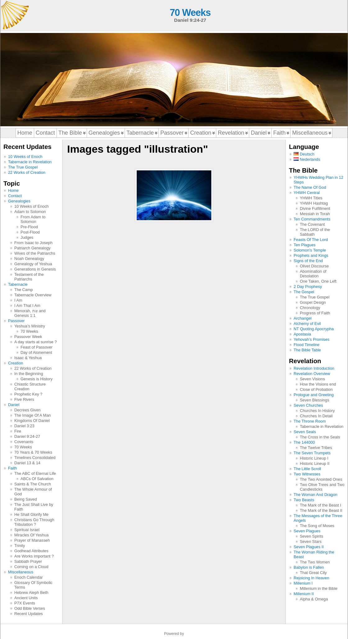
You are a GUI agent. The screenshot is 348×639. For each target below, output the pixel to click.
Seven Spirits (311, 536)
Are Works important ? (34, 556)
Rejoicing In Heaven (311, 578)
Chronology (310, 307)
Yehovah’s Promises (311, 339)
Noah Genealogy (29, 258)
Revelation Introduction (314, 368)
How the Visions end (318, 384)
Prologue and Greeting (314, 394)
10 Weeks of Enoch (25, 156)
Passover (16, 320)
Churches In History (317, 410)
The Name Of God (310, 187)
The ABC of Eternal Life (35, 473)
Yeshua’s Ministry (29, 326)
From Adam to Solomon (33, 219)
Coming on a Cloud (31, 566)
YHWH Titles (311, 198)
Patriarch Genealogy (32, 248)
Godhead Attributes (31, 551)
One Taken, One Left (318, 281)
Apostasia (302, 334)
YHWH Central (307, 192)
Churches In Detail (316, 416)
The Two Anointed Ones (321, 479)
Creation (15, 363)
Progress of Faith (315, 313)
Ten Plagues (304, 245)
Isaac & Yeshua (28, 357)
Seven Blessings (314, 400)
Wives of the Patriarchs (34, 253)
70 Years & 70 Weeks (33, 452)
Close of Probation (316, 389)
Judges (27, 237)
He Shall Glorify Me (31, 514)
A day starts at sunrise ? (35, 342)
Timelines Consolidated (35, 457)
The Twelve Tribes (316, 447)
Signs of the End (308, 260)
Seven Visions (312, 379)
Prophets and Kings (311, 255)
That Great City (313, 572)
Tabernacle (18, 284)
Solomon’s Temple (310, 250)
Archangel (303, 318)
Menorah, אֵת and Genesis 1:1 (30, 313)
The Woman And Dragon (315, 494)
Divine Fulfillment (315, 208)
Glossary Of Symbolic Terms (33, 585)
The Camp (23, 289)
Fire (17, 431)
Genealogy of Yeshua (33, 264)
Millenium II (304, 593)
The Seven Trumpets (312, 453)
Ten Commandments (312, 219)
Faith (12, 468)
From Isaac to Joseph (33, 242)
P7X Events (24, 603)
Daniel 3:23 (24, 426)
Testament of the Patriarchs (29, 276)
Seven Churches (308, 405)
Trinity (19, 545)
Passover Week (28, 336)
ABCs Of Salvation (37, 478)
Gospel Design (313, 302)
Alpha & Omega (314, 599)
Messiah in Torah (315, 213)
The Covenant (312, 224)
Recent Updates (28, 613)
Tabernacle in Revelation (30, 162)
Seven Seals (305, 431)
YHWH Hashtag (314, 203)
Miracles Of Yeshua (31, 535)
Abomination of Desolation (313, 273)
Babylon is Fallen (309, 567)
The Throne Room (310, 421)
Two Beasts (304, 500)
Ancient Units (26, 597)
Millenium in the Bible (318, 588)
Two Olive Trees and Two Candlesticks (322, 487)
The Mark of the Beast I (320, 505)
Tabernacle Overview (33, 295)
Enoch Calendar (28, 577)
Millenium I (303, 583)
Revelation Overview (312, 373)
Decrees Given (27, 410)
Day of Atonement (36, 352)
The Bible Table (307, 350)
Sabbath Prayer (28, 561)
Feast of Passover (37, 347)
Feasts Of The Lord (311, 239)
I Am (18, 300)
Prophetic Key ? (28, 394)
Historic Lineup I (314, 458)
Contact (15, 195)
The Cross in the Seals (320, 437)
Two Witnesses (307, 474)
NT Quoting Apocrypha (314, 328)
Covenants (23, 441)
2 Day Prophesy (308, 286)
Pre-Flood (29, 227)
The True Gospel (23, 167)
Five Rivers (24, 399)
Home (13, 190)
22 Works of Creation (26, 172)
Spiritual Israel (26, 529)
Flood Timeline (306, 344)
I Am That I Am (27, 305)
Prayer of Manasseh (32, 540)
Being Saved (25, 499)
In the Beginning (28, 373)
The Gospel (304, 291)
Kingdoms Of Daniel (32, 420)
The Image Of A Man (32, 415)
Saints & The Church (32, 484)
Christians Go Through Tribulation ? (34, 522)
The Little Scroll (307, 468)
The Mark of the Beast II (321, 510)
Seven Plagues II (309, 546)
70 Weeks (190, 12)
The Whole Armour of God (33, 491)
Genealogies (19, 201)
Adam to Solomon (30, 211)
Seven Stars (311, 541)
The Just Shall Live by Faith (33, 507)
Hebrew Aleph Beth (31, 592)
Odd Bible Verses (29, 608)
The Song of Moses (317, 525)
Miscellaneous (20, 572)
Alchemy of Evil (307, 323)
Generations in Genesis (35, 269)
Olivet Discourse (314, 266)
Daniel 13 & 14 (27, 463)
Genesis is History (37, 379)
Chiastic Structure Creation (30, 386)
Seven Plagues (307, 531)
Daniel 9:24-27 (27, 436)
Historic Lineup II (314, 463)
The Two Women (315, 562)
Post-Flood (30, 232)
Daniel (13, 404)
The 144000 (304, 442)
